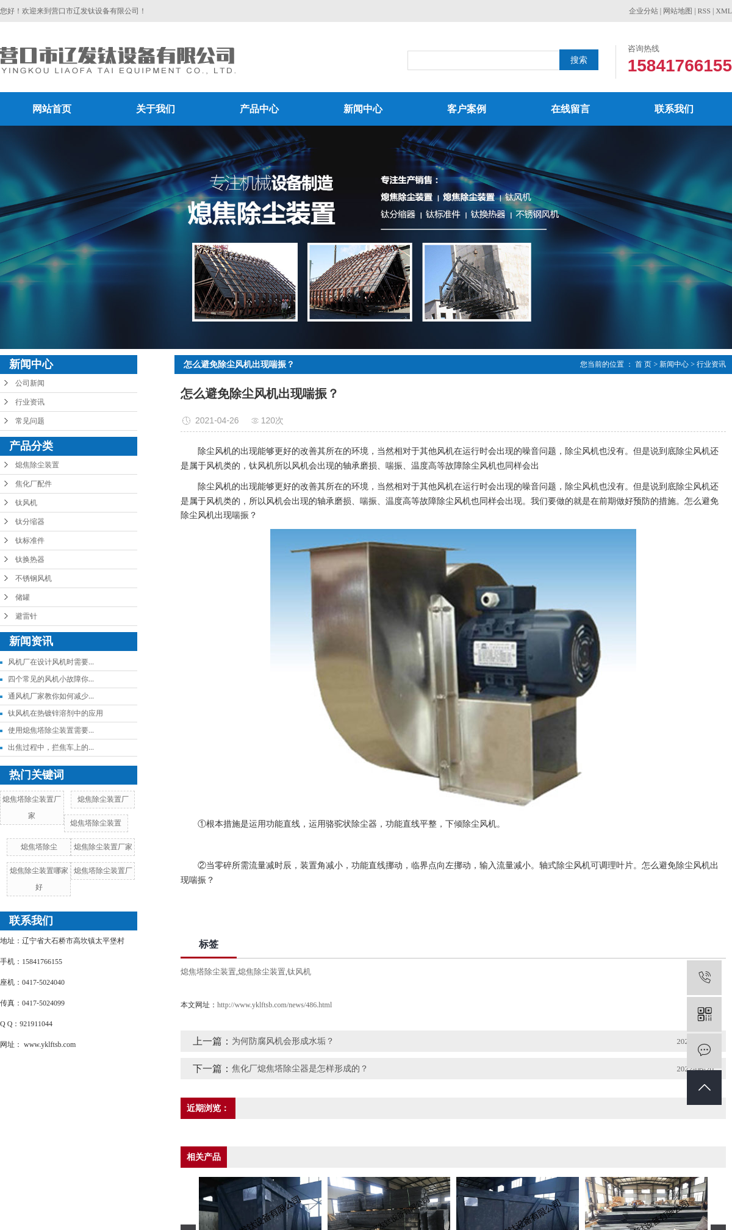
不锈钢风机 (33, 578)
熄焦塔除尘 (39, 847)
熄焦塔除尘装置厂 (103, 870)
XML (724, 11)
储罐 (22, 597)
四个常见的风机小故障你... (51, 679)
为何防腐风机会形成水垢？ (283, 1041)
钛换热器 (30, 559)
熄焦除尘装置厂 (103, 799)
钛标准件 (30, 540)
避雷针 (26, 616)
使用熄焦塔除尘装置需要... (51, 730)
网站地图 (677, 11)
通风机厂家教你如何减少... (51, 696)
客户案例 (466, 109)
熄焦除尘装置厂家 (103, 847)
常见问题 (30, 421)
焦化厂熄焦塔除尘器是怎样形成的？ (300, 1068)
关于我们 (155, 109)
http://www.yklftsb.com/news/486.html (274, 1005)
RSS (704, 11)
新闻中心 (362, 109)
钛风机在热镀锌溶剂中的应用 (55, 713)
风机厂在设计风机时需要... (51, 662)
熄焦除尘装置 (37, 465)
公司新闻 (30, 383)
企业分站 (643, 11)
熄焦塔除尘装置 (95, 823)
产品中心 (259, 109)
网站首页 (51, 109)
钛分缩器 (30, 521)
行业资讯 (30, 402)
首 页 (643, 364)
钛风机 (26, 502)
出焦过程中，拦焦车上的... (51, 747)
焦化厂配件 (33, 484)
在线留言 (570, 109)
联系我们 (674, 109)
